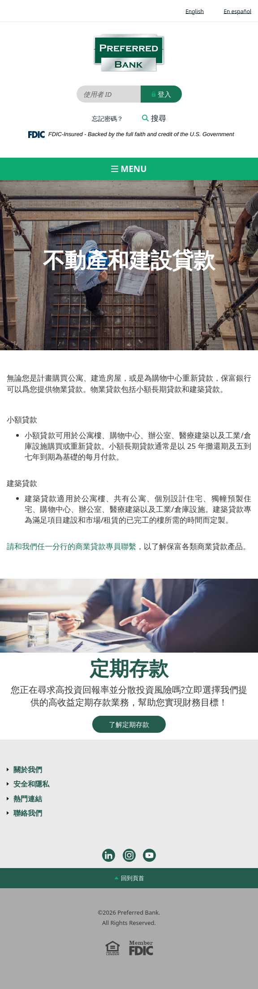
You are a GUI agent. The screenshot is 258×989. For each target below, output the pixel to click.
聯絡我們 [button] (27, 813)
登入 (161, 94)
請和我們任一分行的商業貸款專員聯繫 (71, 546)
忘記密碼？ (107, 119)
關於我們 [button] (27, 769)
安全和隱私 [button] (31, 784)
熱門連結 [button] (27, 799)
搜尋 (154, 118)
